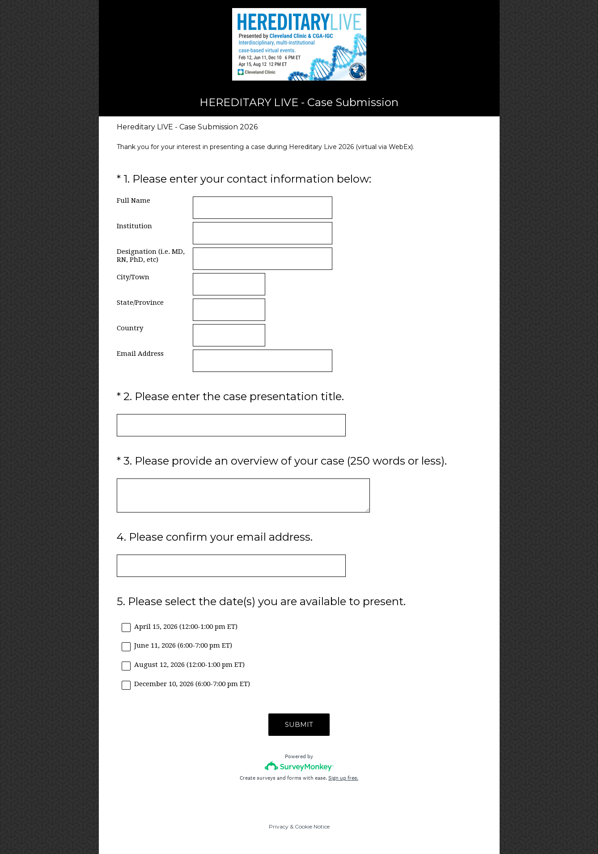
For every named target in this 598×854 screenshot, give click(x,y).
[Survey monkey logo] (299, 766)
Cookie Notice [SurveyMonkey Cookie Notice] (312, 826)
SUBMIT (299, 724)
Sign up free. (343, 777)
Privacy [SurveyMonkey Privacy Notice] (278, 826)
